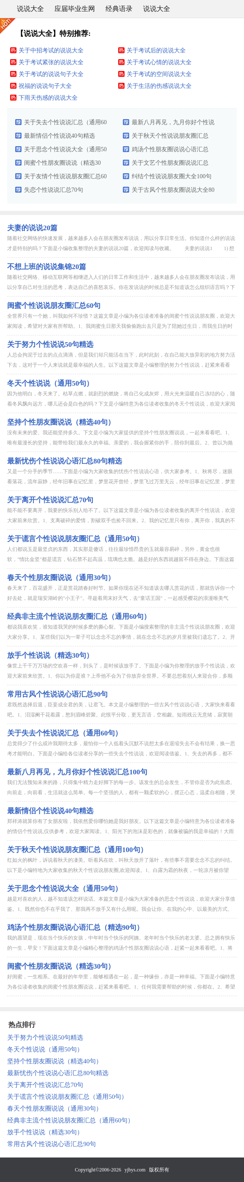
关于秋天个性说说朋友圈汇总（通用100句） (170, 138)
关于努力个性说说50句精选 (50, 344)
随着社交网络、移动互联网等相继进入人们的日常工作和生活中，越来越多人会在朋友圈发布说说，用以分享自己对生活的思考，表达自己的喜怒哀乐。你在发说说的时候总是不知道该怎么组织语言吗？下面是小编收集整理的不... (121, 287)
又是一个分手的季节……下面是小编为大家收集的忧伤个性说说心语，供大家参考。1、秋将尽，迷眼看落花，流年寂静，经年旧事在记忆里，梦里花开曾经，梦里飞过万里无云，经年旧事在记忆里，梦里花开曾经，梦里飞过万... (121, 481)
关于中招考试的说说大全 (51, 50)
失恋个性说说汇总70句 (53, 190)
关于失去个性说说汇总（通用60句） (65, 124)
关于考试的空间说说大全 (159, 74)
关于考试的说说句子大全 (51, 74)
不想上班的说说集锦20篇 (46, 267)
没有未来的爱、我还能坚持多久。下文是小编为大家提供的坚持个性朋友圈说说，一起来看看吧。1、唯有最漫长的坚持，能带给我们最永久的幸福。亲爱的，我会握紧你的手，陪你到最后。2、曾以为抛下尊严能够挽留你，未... (120, 443)
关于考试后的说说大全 (156, 50)
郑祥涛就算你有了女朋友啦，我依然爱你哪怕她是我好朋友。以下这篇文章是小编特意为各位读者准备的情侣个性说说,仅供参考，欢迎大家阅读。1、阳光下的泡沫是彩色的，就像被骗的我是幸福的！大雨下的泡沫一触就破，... (121, 831)
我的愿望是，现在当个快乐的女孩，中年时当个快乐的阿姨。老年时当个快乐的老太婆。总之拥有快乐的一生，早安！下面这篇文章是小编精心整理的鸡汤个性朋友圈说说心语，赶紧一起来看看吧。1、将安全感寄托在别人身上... (121, 948)
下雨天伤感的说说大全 (48, 98)
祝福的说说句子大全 (45, 86)
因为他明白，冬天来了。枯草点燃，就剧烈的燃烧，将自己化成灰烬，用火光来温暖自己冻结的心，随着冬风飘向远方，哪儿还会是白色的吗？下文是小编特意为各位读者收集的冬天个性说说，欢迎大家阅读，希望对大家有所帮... (121, 404)
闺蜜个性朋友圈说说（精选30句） (62, 165)
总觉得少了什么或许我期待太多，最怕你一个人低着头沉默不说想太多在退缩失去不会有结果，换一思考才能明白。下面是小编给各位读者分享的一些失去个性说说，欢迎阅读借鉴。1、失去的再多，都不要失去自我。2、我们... (121, 754)
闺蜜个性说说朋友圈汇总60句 (53, 306)
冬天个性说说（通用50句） (50, 383)
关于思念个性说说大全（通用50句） (65, 151)
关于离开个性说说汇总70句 (50, 500)
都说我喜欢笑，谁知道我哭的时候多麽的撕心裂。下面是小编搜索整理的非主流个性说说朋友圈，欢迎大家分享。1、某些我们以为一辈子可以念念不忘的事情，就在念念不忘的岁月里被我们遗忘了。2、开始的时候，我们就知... (121, 637)
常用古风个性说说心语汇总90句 (57, 694)
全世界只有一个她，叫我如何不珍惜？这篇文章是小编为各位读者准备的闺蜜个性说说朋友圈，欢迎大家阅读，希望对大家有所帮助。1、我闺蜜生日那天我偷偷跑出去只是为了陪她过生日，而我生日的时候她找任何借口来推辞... (121, 326)
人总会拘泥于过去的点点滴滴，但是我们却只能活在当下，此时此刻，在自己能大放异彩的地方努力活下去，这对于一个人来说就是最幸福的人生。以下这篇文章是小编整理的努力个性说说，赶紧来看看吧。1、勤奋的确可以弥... (121, 365)
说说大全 (30, 8)
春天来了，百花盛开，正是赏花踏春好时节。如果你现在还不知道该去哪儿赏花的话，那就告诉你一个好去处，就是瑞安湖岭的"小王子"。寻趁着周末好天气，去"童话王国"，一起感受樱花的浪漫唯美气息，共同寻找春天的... (121, 598)
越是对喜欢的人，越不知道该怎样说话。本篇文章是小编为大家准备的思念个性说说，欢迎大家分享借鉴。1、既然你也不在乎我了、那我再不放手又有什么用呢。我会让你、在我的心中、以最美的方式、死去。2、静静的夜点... (121, 909)
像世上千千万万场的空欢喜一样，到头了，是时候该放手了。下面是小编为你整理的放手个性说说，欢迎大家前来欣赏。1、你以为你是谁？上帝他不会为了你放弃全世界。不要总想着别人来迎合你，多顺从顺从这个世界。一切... (121, 676)
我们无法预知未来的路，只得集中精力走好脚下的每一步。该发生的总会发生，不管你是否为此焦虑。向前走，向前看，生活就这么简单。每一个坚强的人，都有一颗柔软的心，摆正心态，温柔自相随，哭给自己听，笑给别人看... (121, 792)
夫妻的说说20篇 (32, 228)
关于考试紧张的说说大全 (51, 62)
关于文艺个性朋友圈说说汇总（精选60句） (170, 165)
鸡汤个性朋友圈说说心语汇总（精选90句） (170, 151)
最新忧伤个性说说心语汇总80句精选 (64, 461)
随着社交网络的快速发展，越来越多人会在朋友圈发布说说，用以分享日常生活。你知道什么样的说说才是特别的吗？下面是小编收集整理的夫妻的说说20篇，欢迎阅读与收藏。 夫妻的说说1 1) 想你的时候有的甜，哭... (121, 248)
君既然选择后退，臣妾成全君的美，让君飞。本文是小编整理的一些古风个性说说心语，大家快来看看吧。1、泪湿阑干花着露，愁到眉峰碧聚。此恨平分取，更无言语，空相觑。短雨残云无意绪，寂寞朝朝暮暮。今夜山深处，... (121, 715)
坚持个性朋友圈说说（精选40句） (61, 422)
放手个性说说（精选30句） (50, 655)
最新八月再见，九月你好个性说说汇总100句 (173, 124)
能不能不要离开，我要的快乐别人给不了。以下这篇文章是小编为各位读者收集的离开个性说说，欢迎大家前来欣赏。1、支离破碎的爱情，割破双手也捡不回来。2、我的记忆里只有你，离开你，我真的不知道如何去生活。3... (121, 520)
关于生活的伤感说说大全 (159, 86)
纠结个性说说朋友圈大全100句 (171, 176)
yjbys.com (135, 1170)
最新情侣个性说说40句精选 (59, 136)
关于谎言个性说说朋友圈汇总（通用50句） (75, 539)
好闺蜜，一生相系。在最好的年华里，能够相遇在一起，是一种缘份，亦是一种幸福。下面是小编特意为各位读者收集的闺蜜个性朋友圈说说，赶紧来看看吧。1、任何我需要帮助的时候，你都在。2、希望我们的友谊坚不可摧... (121, 987)
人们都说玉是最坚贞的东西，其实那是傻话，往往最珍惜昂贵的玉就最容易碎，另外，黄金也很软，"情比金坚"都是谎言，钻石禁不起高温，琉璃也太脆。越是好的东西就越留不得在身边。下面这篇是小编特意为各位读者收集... (120, 559)
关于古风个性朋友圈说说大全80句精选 (173, 192)
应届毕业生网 (74, 8)
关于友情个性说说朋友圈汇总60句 (65, 178)
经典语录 (119, 8)
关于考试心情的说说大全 (159, 62)
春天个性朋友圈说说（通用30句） (61, 578)
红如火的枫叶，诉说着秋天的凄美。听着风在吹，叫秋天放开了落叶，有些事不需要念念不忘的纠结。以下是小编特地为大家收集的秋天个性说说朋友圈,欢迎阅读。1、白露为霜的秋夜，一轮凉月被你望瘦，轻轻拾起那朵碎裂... (121, 870)
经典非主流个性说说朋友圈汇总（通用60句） (79, 617)
